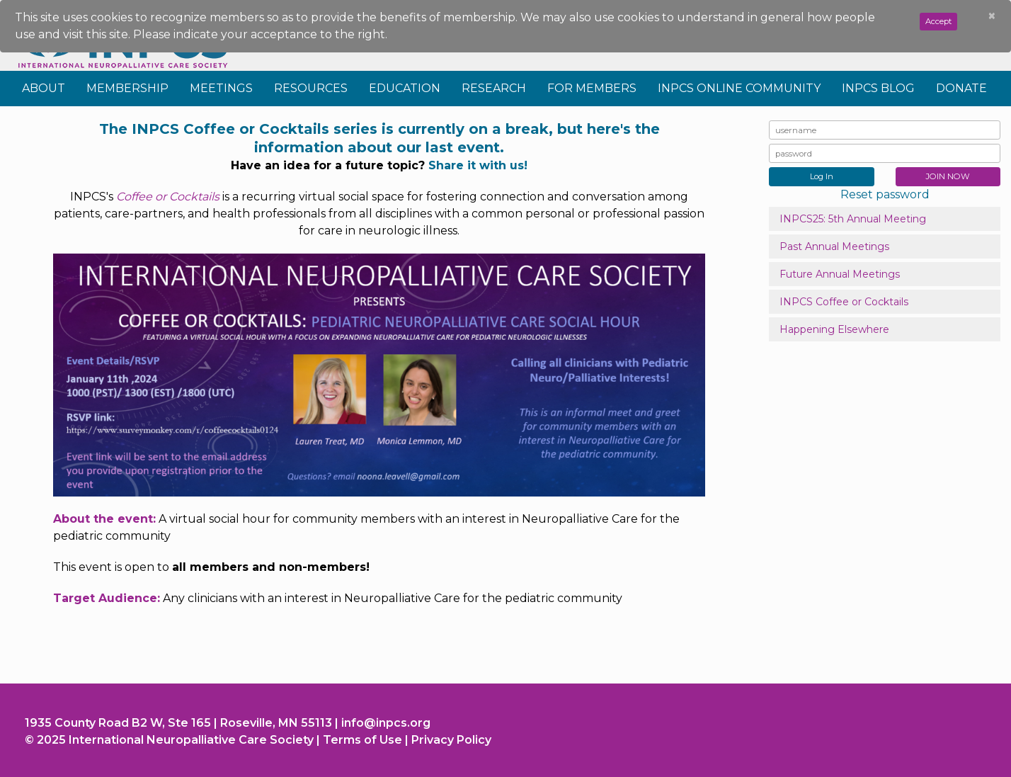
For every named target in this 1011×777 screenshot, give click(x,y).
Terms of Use (362, 740)
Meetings (221, 88)
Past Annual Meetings (834, 246)
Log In (821, 176)
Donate (961, 88)
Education (404, 88)
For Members (591, 88)
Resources (311, 88)
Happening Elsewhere (834, 329)
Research (494, 88)
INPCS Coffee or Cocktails (843, 301)
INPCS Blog (878, 88)
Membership (127, 88)
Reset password (885, 194)
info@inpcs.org (385, 723)
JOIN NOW (947, 176)
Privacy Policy (451, 740)
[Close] (991, 16)
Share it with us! (477, 165)
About (43, 88)
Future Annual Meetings (839, 274)
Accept (938, 21)
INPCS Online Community (739, 88)
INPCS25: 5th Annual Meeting (852, 218)
